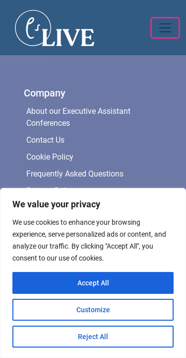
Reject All (93, 337)
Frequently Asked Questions (75, 174)
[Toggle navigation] (165, 28)
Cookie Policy (49, 157)
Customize (93, 310)
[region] (93, 273)
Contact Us (45, 140)
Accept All (93, 283)
